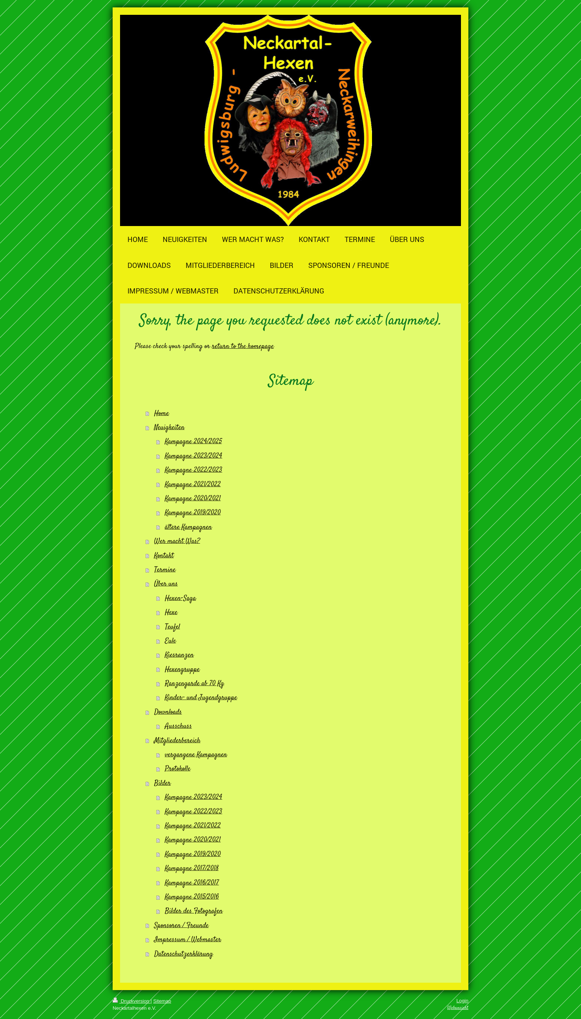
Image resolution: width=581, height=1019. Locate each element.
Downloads (168, 712)
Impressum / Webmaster (187, 940)
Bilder (162, 783)
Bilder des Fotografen (194, 911)
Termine (165, 570)
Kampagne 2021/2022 (193, 484)
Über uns (166, 584)
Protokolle (177, 769)
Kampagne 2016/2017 (192, 883)
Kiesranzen (179, 655)
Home (161, 413)
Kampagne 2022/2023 (193, 470)
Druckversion (131, 1001)
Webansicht (457, 1008)
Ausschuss (178, 726)
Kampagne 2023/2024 (193, 456)
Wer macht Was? (177, 541)
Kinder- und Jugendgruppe (201, 698)
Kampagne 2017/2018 (192, 868)
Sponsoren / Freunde (181, 925)
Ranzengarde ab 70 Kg (194, 683)
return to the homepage (243, 346)
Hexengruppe (182, 669)
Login (462, 1000)
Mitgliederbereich (177, 741)
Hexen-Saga (180, 598)
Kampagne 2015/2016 (192, 897)
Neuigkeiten (169, 427)
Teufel (172, 627)
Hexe (171, 612)
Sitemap (162, 1001)
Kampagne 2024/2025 (193, 442)
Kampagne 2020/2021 (193, 499)
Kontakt (164, 556)
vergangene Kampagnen (196, 755)
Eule (170, 641)
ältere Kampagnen (188, 527)
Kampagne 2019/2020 (193, 513)
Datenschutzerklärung (183, 954)
